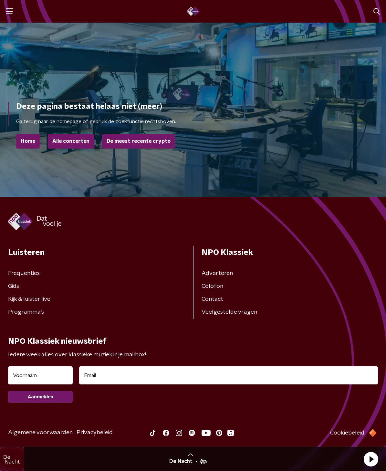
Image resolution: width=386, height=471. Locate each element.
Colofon (212, 286)
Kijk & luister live (29, 299)
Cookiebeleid (347, 433)
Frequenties (24, 273)
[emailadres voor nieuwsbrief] (228, 375)
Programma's (26, 312)
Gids (13, 286)
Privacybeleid (95, 432)
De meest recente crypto (139, 141)
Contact (212, 299)
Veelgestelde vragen (229, 312)
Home (28, 141)
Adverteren (217, 273)
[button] (370, 459)
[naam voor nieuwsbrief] (40, 375)
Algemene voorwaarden (40, 432)
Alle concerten (70, 141)
